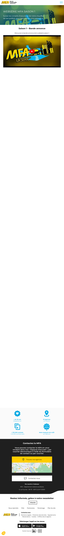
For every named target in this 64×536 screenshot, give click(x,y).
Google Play (40, 526)
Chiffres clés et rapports (44, 516)
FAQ (22, 508)
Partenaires (31, 508)
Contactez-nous (34, 478)
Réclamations (26, 516)
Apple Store (25, 526)
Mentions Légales (26, 515)
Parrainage (41, 508)
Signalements (52, 515)
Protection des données (39, 515)
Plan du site (51, 508)
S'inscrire (33, 502)
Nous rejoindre (13, 508)
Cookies (34, 516)
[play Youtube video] (32, 51)
